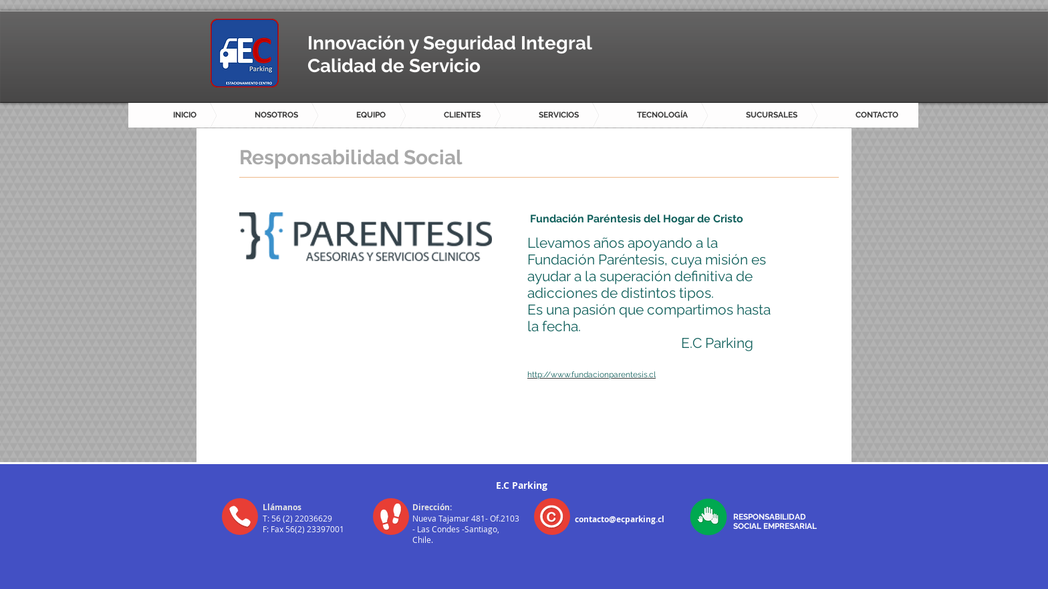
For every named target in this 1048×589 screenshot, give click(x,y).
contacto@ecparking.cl (619, 519)
